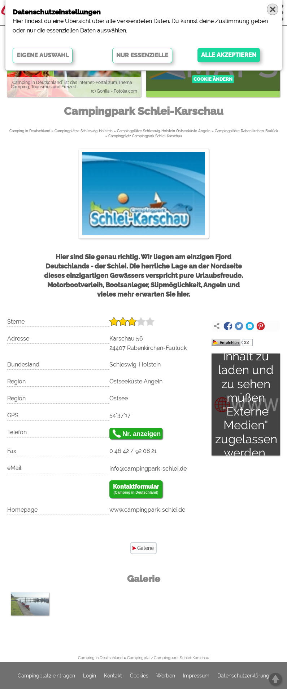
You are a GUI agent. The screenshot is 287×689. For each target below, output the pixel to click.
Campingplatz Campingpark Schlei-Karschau (145, 136)
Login (89, 676)
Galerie (145, 548)
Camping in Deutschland (29, 131)
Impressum (196, 676)
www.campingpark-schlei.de (147, 509)
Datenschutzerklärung (243, 676)
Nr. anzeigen (141, 433)
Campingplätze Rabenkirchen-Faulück (246, 131)
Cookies (139, 676)
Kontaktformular (136, 489)
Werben (165, 676)
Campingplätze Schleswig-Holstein (84, 131)
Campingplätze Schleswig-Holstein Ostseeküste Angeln (163, 131)
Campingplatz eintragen (46, 676)
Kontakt (113, 676)
